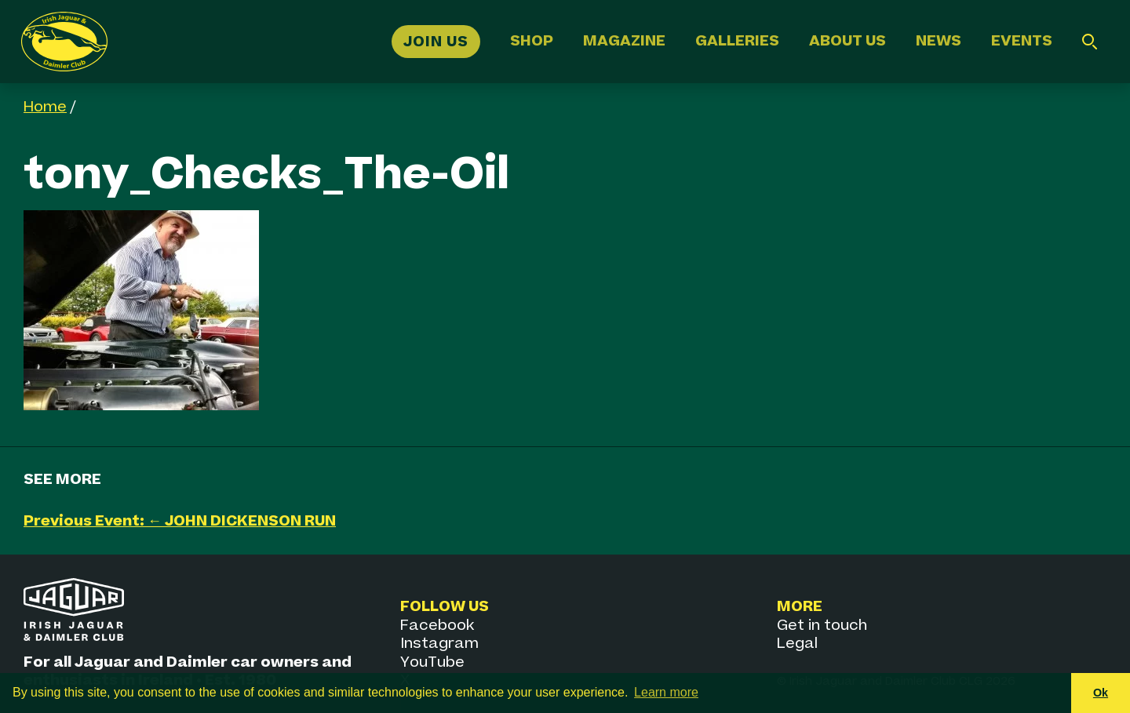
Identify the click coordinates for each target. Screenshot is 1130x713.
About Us (847, 41)
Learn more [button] (666, 692)
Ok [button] (1100, 692)
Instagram (439, 643)
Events (1021, 41)
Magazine (624, 41)
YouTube (432, 662)
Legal (797, 643)
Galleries (737, 41)
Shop (531, 41)
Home (45, 107)
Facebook (437, 625)
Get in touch (822, 625)
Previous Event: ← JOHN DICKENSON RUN (180, 521)
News (938, 41)
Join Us (435, 41)
